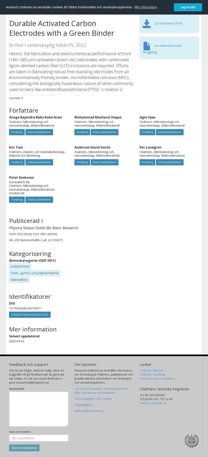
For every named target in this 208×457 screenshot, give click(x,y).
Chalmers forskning (152, 374)
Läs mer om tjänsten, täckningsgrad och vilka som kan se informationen (100, 391)
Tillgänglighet (83, 405)
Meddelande (16, 388)
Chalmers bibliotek (152, 370)
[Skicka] (24, 447)
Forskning (16, 132)
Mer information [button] (145, 7)
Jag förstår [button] (187, 7)
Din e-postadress (20, 431)
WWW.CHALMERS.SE (153, 403)
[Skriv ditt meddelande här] (38, 409)
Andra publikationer (39, 132)
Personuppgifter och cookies (93, 399)
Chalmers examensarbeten (157, 378)
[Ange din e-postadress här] (38, 438)
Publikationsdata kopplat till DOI (29, 314)
